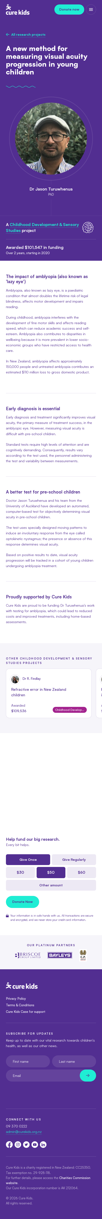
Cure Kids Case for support (25, 1012)
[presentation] (38, 1092)
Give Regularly (74, 859)
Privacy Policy (16, 999)
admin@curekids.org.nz (24, 1132)
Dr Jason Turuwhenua (51, 189)
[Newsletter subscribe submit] (88, 1076)
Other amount (51, 885)
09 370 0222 (16, 1126)
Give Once (28, 859)
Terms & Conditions (20, 1005)
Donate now (69, 9)
